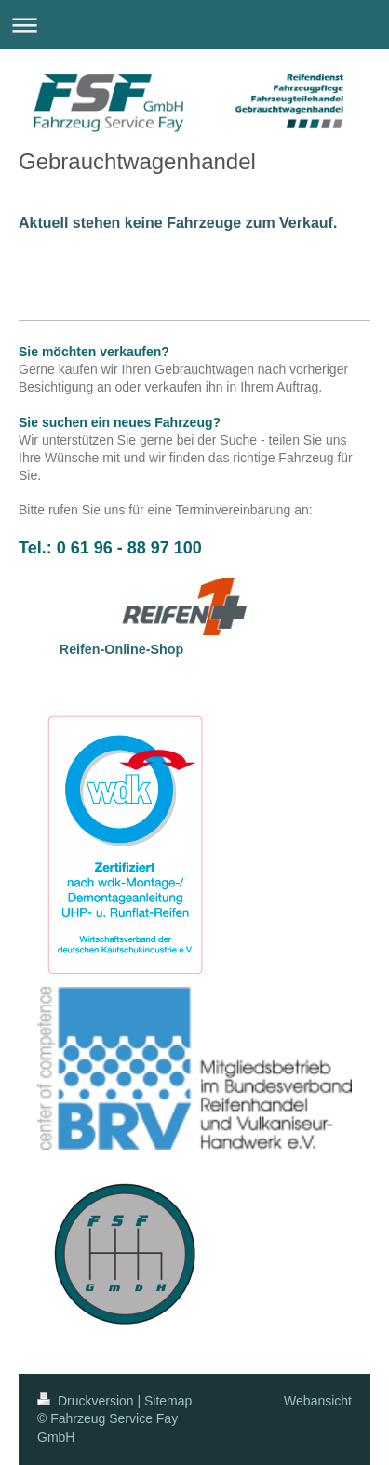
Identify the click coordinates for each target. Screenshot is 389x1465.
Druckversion (87, 1400)
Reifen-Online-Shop (121, 649)
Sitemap (168, 1400)
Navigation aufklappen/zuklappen (194, 25)
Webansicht (318, 1400)
